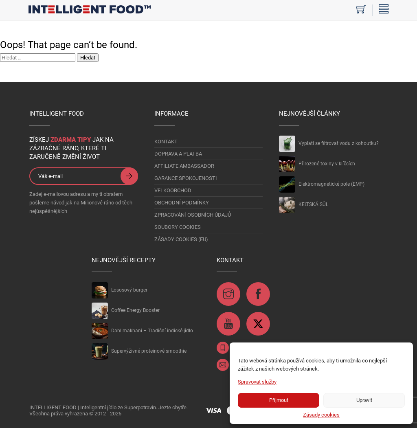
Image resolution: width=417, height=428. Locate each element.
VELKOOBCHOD (172, 190)
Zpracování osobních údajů (192, 215)
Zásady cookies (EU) (181, 239)
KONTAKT (166, 141)
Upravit (364, 400)
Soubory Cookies (177, 227)
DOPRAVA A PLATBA (178, 154)
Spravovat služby (257, 382)
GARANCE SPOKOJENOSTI (185, 178)
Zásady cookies (321, 415)
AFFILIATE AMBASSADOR (184, 166)
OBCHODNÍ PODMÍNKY (181, 203)
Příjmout (278, 400)
